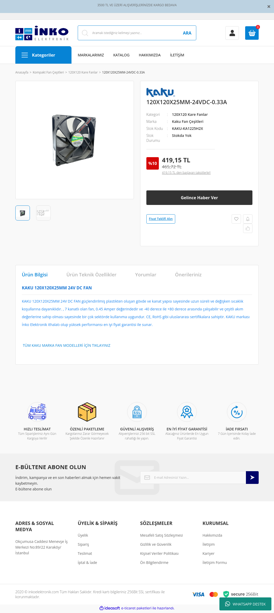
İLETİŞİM (177, 56)
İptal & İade (87, 563)
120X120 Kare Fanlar (190, 115)
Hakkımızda (212, 536)
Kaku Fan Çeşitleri (188, 122)
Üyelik (83, 536)
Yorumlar (145, 275)
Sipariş (83, 545)
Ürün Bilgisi (35, 275)
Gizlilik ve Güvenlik (156, 545)
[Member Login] (232, 33)
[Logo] (41, 33)
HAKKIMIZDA (150, 56)
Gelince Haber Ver (199, 199)
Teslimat (85, 554)
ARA (187, 33)
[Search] (137, 33)
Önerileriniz (188, 275)
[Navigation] (43, 56)
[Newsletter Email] (199, 478)
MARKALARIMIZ (91, 56)
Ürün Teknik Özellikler (91, 275)
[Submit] (252, 478)
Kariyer (208, 554)
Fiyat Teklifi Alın (161, 220)
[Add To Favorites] (236, 220)
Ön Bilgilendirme (154, 563)
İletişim (209, 545)
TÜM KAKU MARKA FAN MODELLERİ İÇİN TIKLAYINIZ (66, 346)
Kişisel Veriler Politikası (159, 554)
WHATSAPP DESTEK (245, 604)
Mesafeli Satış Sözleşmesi (161, 536)
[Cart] (252, 33)
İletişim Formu (215, 563)
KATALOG (121, 56)
